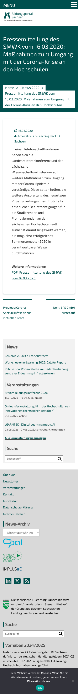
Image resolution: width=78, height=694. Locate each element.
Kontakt (8, 494)
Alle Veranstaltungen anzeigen (25, 438)
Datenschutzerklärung (18, 507)
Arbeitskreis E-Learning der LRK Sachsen (37, 138)
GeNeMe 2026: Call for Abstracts (26, 356)
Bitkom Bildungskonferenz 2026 (26, 392)
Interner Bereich (14, 514)
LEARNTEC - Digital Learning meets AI (30, 424)
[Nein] (73, 681)
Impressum (11, 501)
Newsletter (10, 481)
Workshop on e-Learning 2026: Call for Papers (35, 362)
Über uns (9, 474)
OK (40, 687)
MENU (9, 5)
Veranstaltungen (14, 487)
